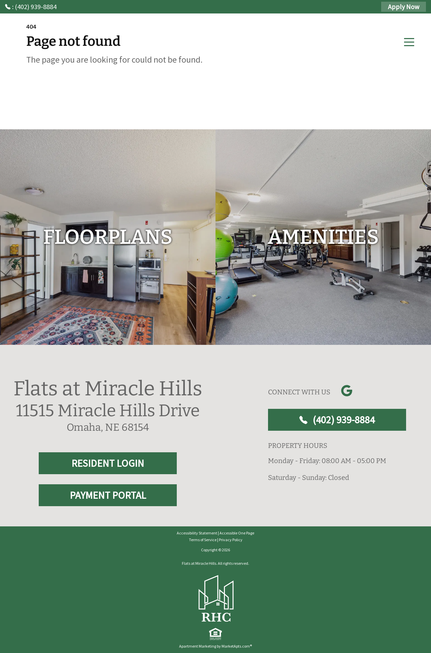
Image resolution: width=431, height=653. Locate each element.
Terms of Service (203, 539)
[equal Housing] (215, 634)
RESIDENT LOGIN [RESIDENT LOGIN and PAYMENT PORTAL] (107, 463)
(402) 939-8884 (337, 419)
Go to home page (86, 93)
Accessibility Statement (197, 532)
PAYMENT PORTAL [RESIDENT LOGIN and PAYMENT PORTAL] (108, 495)
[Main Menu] (409, 42)
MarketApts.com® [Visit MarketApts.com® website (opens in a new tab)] (237, 646)
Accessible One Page (237, 532)
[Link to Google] (346, 391)
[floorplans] (108, 237)
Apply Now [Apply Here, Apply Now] (403, 6)
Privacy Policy (230, 539)
